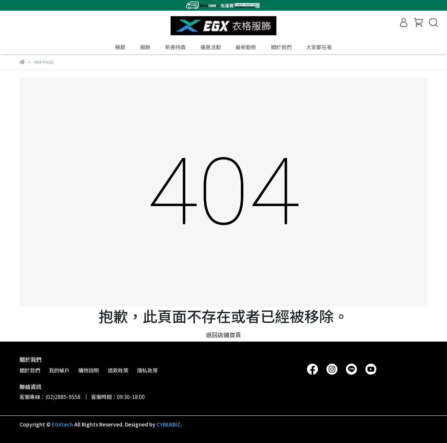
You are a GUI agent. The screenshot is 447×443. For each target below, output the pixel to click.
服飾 (145, 47)
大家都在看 (319, 47)
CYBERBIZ (168, 424)
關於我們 (281, 47)
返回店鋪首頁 (223, 334)
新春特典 (175, 47)
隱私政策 (147, 370)
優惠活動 (210, 47)
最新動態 (246, 47)
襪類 (120, 47)
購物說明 (88, 370)
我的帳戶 (59, 370)
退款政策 (118, 370)
